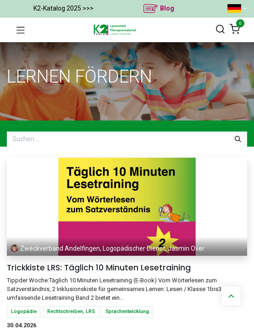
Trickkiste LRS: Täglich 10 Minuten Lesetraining (99, 268)
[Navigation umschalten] (20, 29)
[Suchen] (220, 29)
